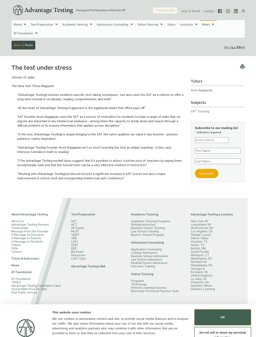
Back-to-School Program (147, 234)
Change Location (165, 10)
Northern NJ (199, 262)
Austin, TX (197, 245)
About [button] (20, 24)
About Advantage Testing (29, 214)
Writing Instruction (143, 224)
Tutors (171, 24)
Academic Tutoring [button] (77, 24)
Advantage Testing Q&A (88, 266)
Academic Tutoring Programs (150, 221)
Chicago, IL (198, 268)
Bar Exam (77, 251)
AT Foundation (21, 272)
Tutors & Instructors (25, 258)
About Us (17, 221)
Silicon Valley (200, 238)
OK (223, 302)
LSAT (74, 241)
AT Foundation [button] (26, 33)
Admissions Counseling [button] (115, 24)
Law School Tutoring (145, 231)
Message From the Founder (29, 231)
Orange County (201, 234)
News (17, 45)
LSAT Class (78, 258)
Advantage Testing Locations (212, 214)
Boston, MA (198, 248)
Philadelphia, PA (201, 265)
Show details (61, 329)
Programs (137, 280)
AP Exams (77, 228)
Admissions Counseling (147, 242)
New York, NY (200, 221)
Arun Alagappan (202, 90)
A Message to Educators (27, 234)
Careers (16, 251)
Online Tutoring (142, 274)
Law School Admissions (146, 259)
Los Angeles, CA (202, 231)
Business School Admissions (149, 256)
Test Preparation (83, 214)
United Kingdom (202, 275)
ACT (74, 224)
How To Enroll (190, 11)
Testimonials (19, 228)
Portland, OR (199, 272)
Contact (209, 11)
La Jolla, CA (198, 279)
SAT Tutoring (200, 111)
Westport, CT (200, 255)
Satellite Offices (201, 285)
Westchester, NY (202, 228)
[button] (243, 11)
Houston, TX (199, 241)
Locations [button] (189, 24)
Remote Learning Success (148, 287)
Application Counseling (146, 249)
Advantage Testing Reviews (30, 224)
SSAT (74, 245)
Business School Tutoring (148, 228)
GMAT (75, 234)
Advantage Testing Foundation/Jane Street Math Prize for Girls (36, 287)
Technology (139, 284)
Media (29, 45)
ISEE (74, 248)
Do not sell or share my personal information (223, 320)
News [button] (208, 24)
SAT (74, 221)
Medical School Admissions (149, 263)
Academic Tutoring (144, 214)
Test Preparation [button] (44, 24)
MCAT (75, 231)
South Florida (200, 251)
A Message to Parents (26, 238)
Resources (78, 255)
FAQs (14, 248)
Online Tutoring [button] (150, 24)
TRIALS (16, 282)
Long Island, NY (201, 224)
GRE (74, 238)
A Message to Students (27, 241)
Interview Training (143, 266)
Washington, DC (201, 258)
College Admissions (144, 252)
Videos (16, 245)
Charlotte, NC (200, 282)
